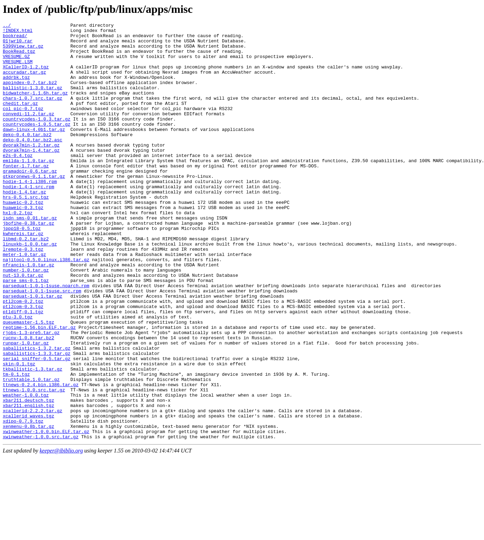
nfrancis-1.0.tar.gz (28, 313)
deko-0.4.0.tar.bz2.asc (32, 163)
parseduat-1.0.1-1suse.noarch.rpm (46, 338)
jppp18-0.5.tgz (22, 270)
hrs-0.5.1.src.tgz (26, 232)
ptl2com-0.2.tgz (23, 357)
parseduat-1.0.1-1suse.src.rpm (42, 345)
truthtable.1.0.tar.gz (31, 451)
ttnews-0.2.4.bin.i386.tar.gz (40, 457)
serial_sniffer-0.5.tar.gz (36, 426)
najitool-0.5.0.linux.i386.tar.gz (46, 307)
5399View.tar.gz (23, 51)
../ (7, 26)
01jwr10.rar (18, 45)
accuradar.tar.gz (24, 82)
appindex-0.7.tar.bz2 (30, 95)
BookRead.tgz (19, 57)
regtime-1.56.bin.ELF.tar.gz (39, 388)
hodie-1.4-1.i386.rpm (30, 213)
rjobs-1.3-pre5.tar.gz (31, 395)
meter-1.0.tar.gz (24, 301)
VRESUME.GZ (16, 63)
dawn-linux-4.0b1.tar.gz (34, 151)
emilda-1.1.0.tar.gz (28, 188)
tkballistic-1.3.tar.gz (32, 438)
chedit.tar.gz (20, 120)
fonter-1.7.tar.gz (26, 195)
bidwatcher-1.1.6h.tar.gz (35, 107)
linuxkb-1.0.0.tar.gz (30, 288)
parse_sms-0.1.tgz (26, 332)
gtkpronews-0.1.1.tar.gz (34, 207)
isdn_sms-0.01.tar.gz (30, 257)
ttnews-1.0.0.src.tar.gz (34, 463)
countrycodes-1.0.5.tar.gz (36, 145)
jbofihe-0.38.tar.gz (28, 263)
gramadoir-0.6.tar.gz (30, 201)
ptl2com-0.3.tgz (23, 363)
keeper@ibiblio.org (61, 534)
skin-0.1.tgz (19, 432)
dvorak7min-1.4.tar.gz (31, 176)
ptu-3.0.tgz (18, 376)
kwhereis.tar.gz (23, 276)
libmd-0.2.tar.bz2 (26, 282)
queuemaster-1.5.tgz (28, 382)
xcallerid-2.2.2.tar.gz (32, 488)
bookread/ (15, 38)
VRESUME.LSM (18, 70)
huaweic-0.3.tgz (23, 245)
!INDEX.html (18, 32)
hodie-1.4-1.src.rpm (28, 220)
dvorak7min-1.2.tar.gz (31, 170)
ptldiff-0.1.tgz (23, 370)
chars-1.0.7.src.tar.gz (32, 113)
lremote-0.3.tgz (23, 295)
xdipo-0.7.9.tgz (23, 501)
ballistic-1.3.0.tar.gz (32, 101)
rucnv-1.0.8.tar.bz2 (28, 401)
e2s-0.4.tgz (18, 182)
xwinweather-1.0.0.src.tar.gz (40, 520)
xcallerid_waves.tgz (28, 495)
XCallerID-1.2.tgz (26, 76)
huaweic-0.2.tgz (23, 238)
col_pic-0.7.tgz (23, 126)
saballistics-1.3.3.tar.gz (36, 420)
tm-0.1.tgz (16, 445)
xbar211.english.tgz (28, 482)
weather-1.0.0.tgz (26, 470)
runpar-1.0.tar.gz (26, 407)
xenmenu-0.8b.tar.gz (28, 507)
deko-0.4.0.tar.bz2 (27, 157)
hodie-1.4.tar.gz (24, 226)
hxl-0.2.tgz (18, 251)
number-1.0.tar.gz (26, 320)
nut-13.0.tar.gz (23, 326)
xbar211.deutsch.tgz (28, 476)
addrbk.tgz (16, 88)
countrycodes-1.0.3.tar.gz (36, 138)
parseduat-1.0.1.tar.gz (32, 351)
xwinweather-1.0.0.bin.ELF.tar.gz (46, 513)
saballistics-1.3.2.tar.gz (36, 413)
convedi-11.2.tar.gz (28, 132)
